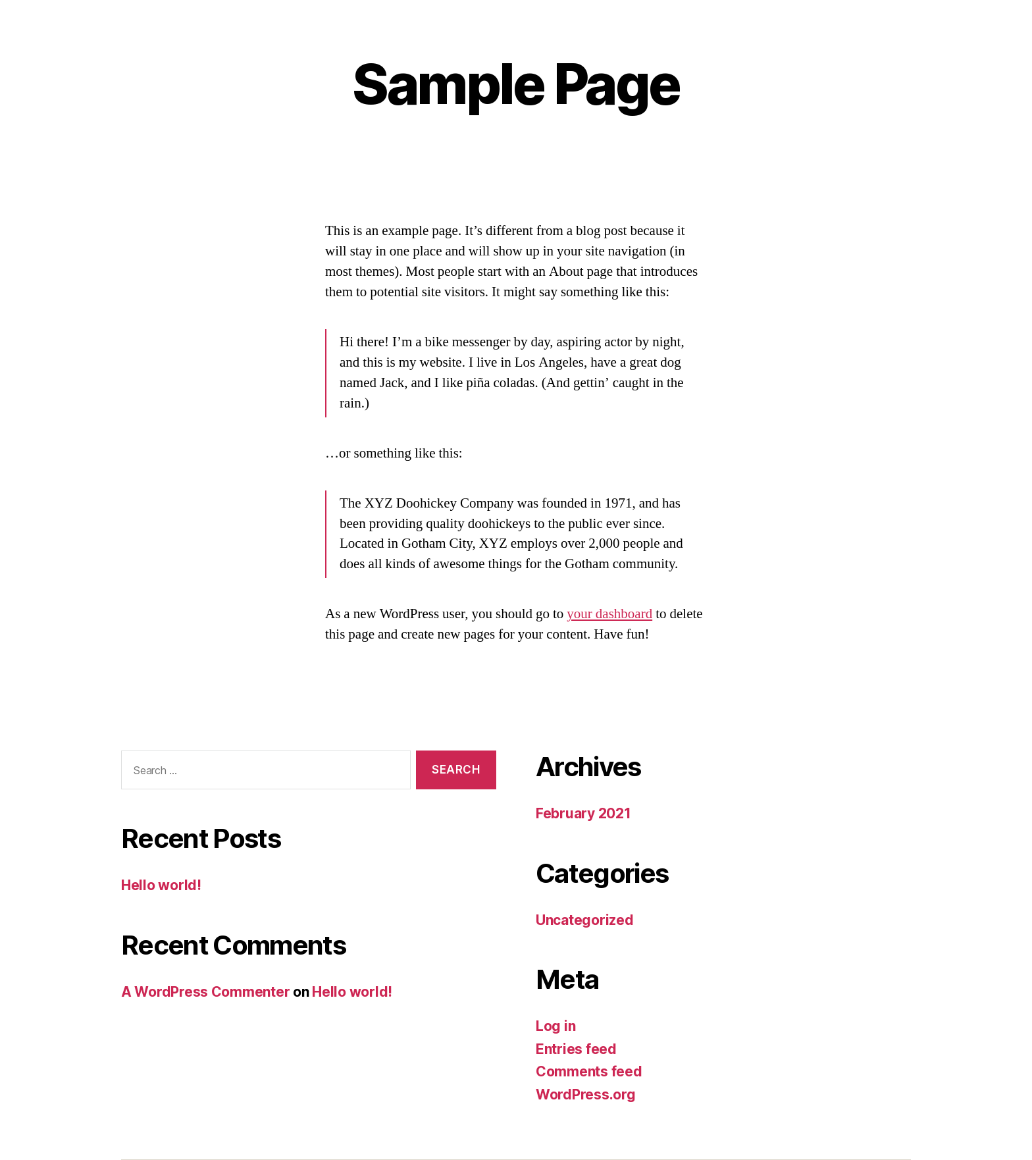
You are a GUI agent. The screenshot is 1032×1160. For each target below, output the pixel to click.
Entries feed (576, 1049)
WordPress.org (586, 1094)
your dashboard (609, 614)
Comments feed (589, 1071)
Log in (555, 1026)
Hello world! (161, 885)
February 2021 (583, 813)
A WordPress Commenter (205, 992)
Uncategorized (585, 920)
